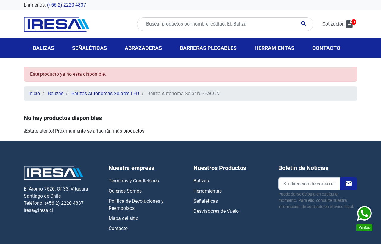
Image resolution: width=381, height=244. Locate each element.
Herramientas (207, 191)
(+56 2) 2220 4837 (66, 5)
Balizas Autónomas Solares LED (105, 93)
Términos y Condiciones (134, 181)
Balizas (55, 93)
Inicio (34, 93)
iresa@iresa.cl (38, 210)
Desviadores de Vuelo (216, 211)
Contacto (118, 228)
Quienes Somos (125, 191)
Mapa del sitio (123, 218)
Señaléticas (205, 201)
